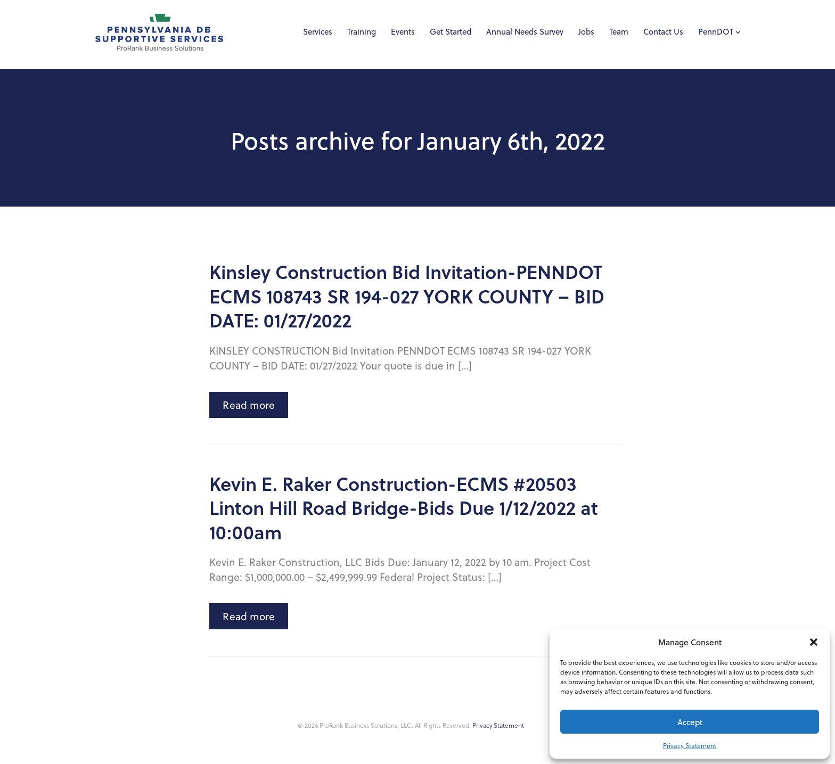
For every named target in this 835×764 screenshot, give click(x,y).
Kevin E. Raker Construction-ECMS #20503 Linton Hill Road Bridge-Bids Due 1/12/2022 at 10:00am (403, 507)
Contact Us (663, 31)
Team (618, 31)
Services (317, 31)
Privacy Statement (689, 745)
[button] (813, 642)
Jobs (586, 31)
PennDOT (715, 31)
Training (361, 31)
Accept (689, 722)
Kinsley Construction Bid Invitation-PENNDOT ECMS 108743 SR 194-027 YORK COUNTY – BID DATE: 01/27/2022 (406, 295)
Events (403, 31)
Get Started (450, 31)
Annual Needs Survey (524, 31)
